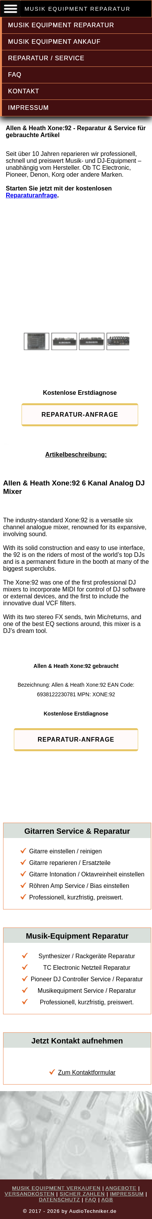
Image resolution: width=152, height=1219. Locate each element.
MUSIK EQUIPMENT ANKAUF (54, 41)
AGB (107, 1199)
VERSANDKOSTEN (29, 1194)
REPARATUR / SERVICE (46, 58)
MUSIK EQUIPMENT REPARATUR (61, 25)
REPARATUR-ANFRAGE (80, 414)
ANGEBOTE (120, 1188)
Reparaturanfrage (31, 195)
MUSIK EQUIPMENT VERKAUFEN (56, 1188)
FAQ (15, 74)
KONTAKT (23, 91)
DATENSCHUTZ (59, 1199)
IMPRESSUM (28, 107)
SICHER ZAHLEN (82, 1194)
